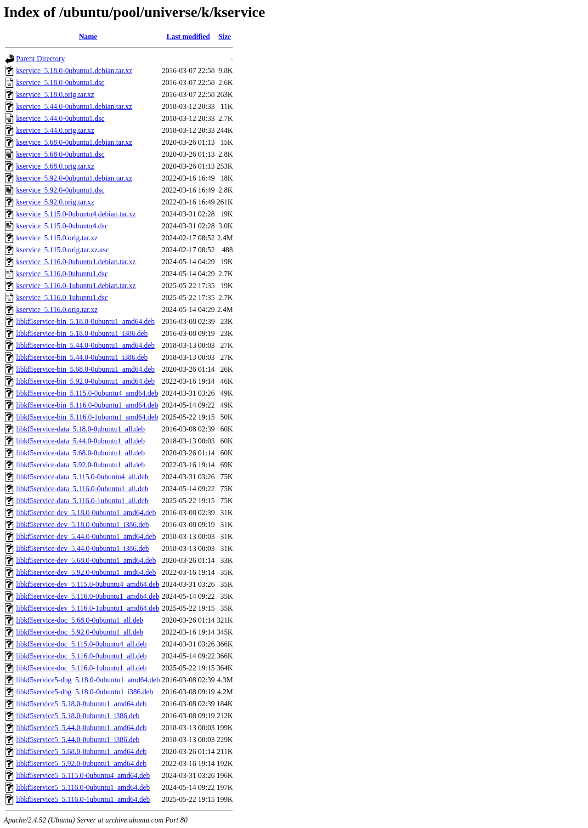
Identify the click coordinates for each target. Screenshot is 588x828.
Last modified (188, 36)
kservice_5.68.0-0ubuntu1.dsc (60, 154)
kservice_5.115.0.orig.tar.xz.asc (62, 250)
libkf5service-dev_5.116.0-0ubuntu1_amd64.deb (87, 596)
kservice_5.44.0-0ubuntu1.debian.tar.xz (74, 106)
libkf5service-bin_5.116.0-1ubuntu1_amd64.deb (87, 417)
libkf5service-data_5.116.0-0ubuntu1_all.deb (82, 489)
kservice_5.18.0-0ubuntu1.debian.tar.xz (74, 70)
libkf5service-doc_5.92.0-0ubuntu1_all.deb (79, 632)
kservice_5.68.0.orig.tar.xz (55, 166)
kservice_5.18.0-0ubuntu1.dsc (60, 82)
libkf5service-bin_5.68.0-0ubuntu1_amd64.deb (85, 369)
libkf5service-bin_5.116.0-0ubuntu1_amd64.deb (87, 405)
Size (224, 36)
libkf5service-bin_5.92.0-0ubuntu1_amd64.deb (85, 381)
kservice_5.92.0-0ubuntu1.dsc (60, 190)
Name (88, 36)
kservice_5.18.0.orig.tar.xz (55, 94)
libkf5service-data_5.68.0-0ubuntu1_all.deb (80, 453)
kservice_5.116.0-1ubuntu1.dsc (62, 297)
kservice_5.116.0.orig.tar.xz (57, 309)
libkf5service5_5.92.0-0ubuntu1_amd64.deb (81, 763)
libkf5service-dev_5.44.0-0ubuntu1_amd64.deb (86, 536)
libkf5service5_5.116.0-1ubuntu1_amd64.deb (83, 799)
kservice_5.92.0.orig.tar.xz (55, 202)
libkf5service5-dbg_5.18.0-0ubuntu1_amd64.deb (88, 680)
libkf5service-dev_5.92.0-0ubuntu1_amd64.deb (86, 572)
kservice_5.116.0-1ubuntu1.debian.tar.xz (76, 285)
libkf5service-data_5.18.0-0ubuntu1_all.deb (80, 429)
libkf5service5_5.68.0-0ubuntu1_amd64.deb (81, 751)
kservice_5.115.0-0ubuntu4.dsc (62, 226)
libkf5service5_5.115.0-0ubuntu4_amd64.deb (83, 775)
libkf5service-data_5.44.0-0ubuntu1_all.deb (80, 441)
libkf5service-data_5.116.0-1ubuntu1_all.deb (82, 501)
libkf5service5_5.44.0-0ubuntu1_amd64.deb (81, 728)
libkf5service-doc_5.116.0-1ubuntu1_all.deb (81, 668)
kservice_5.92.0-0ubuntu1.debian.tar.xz (74, 178)
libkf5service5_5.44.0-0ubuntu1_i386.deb (78, 739)
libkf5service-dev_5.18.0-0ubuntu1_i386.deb (82, 524)
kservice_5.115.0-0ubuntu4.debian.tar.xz (76, 214)
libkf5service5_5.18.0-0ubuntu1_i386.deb (78, 716)
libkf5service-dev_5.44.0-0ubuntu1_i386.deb (82, 548)
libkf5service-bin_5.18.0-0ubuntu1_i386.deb (82, 333)
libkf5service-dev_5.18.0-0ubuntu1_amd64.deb (86, 512)
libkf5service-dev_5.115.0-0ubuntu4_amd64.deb (87, 584)
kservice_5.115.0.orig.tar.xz (57, 238)
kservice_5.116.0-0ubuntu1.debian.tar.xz (76, 262)
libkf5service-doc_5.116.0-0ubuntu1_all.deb (81, 656)
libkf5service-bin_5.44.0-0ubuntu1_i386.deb (82, 357)
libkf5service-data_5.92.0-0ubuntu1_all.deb (80, 465)
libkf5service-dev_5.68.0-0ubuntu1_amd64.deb (86, 560)
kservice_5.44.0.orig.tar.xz (55, 130)
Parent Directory (40, 58)
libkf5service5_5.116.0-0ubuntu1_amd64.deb (83, 787)
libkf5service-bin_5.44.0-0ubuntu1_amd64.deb (85, 345)
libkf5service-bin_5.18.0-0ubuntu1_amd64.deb (85, 321)
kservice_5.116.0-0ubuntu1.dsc (62, 274)
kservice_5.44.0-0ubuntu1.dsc (60, 118)
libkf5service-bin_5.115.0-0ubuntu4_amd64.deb (87, 393)
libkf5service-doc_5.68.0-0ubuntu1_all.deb (79, 620)
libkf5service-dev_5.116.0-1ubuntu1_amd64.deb (87, 608)
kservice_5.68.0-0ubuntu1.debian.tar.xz (74, 142)
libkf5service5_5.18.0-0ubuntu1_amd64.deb (81, 704)
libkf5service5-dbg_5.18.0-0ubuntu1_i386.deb (84, 692)
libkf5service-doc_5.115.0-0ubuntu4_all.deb (81, 644)
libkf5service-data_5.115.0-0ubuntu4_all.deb (82, 477)
